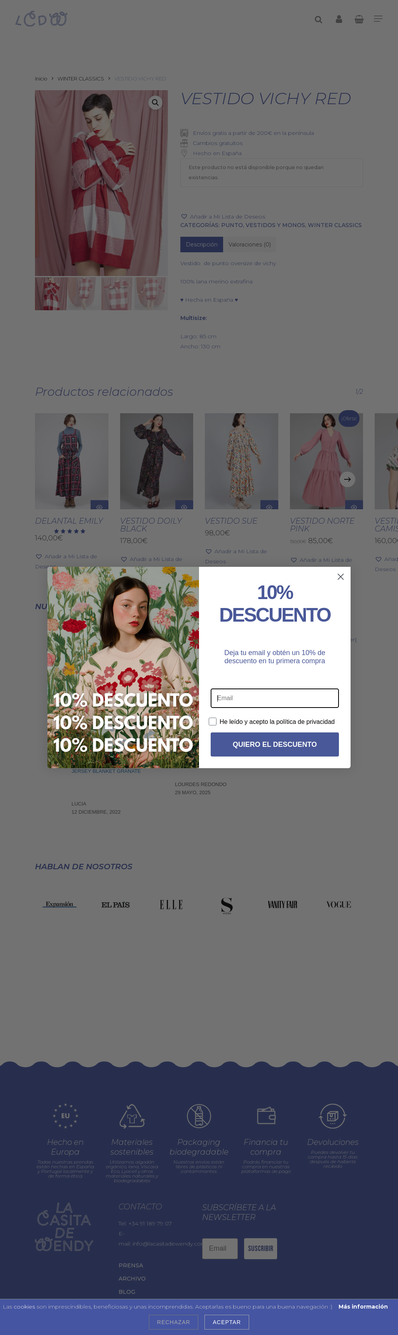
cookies (24, 1306)
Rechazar (173, 1322)
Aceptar (227, 1322)
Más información (363, 1306)
